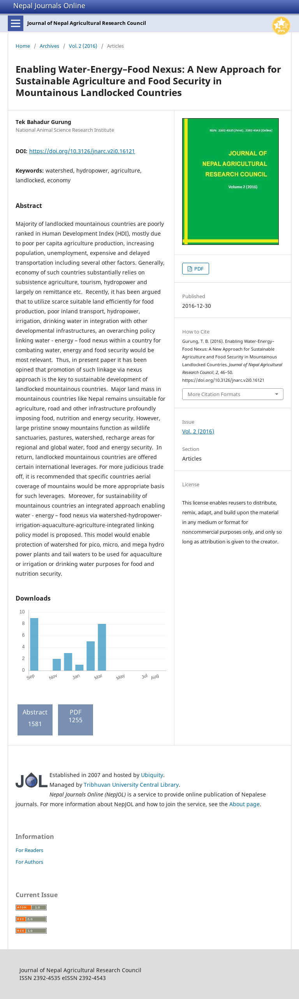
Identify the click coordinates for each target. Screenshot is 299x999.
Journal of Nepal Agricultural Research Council (86, 22)
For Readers (29, 850)
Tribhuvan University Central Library (131, 784)
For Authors (29, 861)
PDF (198, 268)
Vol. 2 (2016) (83, 45)
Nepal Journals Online (49, 5)
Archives (49, 45)
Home (23, 45)
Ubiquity (152, 775)
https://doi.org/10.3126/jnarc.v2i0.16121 (82, 151)
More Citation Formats (214, 394)
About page (244, 804)
